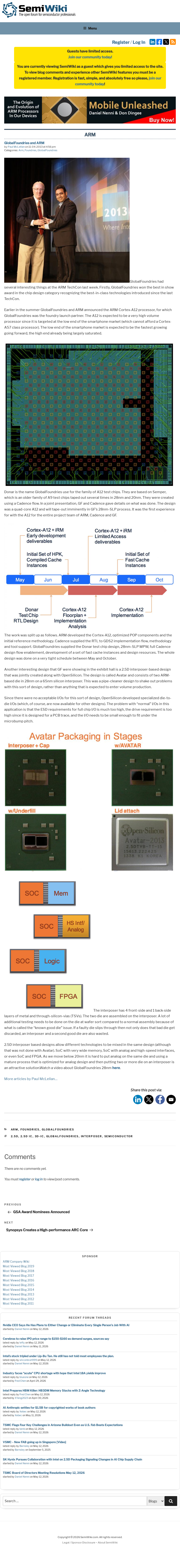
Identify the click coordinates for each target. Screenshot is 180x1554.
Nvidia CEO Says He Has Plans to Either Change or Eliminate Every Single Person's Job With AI (66, 1325)
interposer (91, 1136)
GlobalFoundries (47, 150)
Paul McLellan (16, 146)
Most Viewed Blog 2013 (18, 1294)
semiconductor (118, 1136)
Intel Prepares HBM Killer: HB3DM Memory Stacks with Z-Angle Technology (54, 1390)
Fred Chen (20, 1380)
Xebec (23, 1411)
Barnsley (24, 1446)
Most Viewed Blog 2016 (18, 1280)
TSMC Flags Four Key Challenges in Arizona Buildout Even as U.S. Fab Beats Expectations (63, 1425)
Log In (139, 42)
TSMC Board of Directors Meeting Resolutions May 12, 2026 (44, 1473)
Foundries (31, 150)
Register (120, 42)
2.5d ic (26, 1136)
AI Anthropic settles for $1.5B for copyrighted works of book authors (49, 1407)
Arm (21, 150)
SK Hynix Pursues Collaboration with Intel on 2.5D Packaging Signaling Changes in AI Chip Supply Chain (72, 1459)
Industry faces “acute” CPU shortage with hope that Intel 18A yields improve (54, 1373)
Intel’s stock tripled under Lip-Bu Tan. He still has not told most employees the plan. (58, 1356)
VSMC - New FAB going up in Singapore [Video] (34, 1442)
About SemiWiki (108, 1542)
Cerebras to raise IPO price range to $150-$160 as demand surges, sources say (56, 1338)
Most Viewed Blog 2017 (18, 1275)
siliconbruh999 (28, 1360)
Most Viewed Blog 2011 (18, 1303)
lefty (22, 1342)
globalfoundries (62, 1136)
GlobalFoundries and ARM (24, 143)
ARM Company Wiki (16, 1261)
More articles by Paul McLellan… (30, 1079)
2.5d (14, 1136)
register (24, 1179)
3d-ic (39, 1136)
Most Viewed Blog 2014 (18, 1289)
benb (22, 1428)
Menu (90, 28)
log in (39, 1179)
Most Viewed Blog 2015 (18, 1285)
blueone (24, 1377)
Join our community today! (90, 57)
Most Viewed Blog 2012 (18, 1299)
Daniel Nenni (22, 1329)
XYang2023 (21, 1398)
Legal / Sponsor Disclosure (79, 1542)
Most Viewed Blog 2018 (18, 1271)
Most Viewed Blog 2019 (18, 1266)
